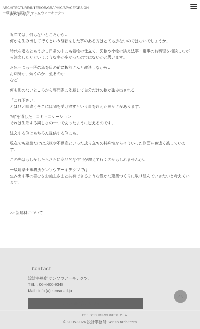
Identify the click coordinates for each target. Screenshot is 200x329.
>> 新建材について (26, 212)
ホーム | (124, 315)
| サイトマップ (90, 315)
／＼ (180, 296)
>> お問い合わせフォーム (85, 303)
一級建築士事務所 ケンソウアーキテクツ (34, 13)
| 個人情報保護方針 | (109, 315)
